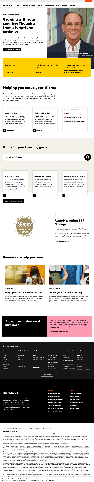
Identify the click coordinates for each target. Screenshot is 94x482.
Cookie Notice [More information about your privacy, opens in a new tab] (51, 480)
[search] (90, 5)
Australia (81, 1)
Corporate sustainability (82, 361)
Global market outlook (37, 359)
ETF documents (65, 366)
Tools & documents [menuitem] (61, 5)
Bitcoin (19, 361)
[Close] (92, 478)
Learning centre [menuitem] (49, 5)
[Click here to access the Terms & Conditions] (80, 394)
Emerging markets (22, 366)
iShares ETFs (5, 359)
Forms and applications (67, 362)
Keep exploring (47, 374)
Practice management (52, 357)
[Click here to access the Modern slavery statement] (58, 399)
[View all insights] (36, 367)
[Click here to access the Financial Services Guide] (58, 411)
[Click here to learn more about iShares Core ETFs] (15, 184)
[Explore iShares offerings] (63, 241)
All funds (5, 357)
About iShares (80, 359)
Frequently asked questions (83, 364)
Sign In (88, 1)
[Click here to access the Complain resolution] (58, 396)
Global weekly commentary (38, 357)
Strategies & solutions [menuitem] (28, 5)
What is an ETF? (51, 366)
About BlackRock (80, 357)
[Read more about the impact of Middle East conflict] (38, 72)
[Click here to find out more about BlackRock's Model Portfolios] (15, 119)
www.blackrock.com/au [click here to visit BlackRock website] (31, 457)
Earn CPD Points (51, 359)
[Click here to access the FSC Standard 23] (80, 399)
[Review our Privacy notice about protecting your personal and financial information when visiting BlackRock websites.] (80, 396)
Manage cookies (74, 408)
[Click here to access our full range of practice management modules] (74, 121)
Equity (4, 366)
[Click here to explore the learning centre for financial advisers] (72, 117)
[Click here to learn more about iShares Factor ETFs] (45, 184)
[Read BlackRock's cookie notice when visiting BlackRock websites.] (80, 405)
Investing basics (51, 364)
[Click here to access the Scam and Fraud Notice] (58, 402)
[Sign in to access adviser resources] (66, 113)
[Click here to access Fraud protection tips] (58, 394)
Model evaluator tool (66, 357)
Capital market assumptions (38, 361)
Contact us (79, 366)
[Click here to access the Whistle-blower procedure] (58, 408)
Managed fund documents (68, 364)
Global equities (21, 364)
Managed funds (6, 361)
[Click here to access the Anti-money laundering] (58, 405)
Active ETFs (20, 359)
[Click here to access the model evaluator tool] (45, 119)
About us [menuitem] (72, 5)
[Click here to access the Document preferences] (80, 402)
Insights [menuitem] (40, 5)
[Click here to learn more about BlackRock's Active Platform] (74, 184)
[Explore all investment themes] (13, 201)
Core (19, 357)
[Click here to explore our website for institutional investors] (59, 331)
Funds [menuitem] (18, 5)
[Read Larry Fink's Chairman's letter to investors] (12, 49)
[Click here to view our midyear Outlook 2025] (9, 72)
